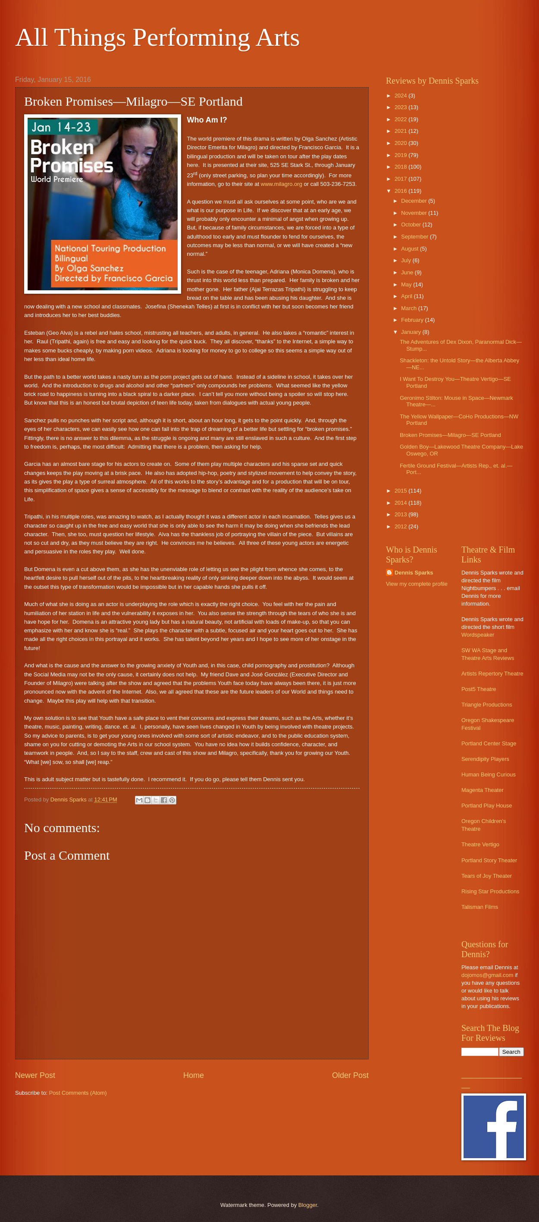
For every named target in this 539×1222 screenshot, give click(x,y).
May (407, 284)
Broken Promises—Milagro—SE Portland (450, 435)
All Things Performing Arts (157, 37)
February (413, 320)
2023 (401, 107)
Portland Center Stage (488, 743)
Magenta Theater (482, 790)
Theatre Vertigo (480, 844)
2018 (401, 166)
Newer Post (35, 1075)
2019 (401, 155)
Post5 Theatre (478, 689)
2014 (401, 502)
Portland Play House (486, 805)
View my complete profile (417, 584)
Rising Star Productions (490, 891)
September (415, 236)
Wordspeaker (477, 634)
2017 (401, 179)
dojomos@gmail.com (487, 975)
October (411, 224)
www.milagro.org (281, 184)
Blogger (307, 1205)
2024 (401, 95)
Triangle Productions (486, 704)
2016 (401, 191)
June (408, 272)
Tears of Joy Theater (486, 876)
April (407, 296)
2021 (401, 131)
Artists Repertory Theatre (492, 673)
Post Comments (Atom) (78, 1093)
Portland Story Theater (489, 860)
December (414, 201)
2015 (401, 490)
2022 (401, 119)
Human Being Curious (488, 774)
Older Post (350, 1075)
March (409, 308)
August (410, 248)
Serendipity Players (485, 759)
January (411, 332)
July (406, 260)
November (414, 213)
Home (193, 1075)
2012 (401, 526)
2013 (401, 514)
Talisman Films (479, 907)
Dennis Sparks (414, 572)
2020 (401, 143)
